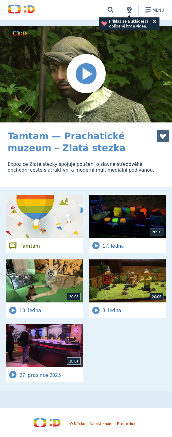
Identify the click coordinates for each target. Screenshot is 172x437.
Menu (153, 9)
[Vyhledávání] (110, 10)
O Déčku (77, 423)
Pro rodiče (126, 423)
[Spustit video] (86, 74)
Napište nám (101, 423)
